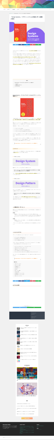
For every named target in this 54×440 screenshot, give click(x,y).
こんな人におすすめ (17, 86)
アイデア (18, 9)
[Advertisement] (19, 73)
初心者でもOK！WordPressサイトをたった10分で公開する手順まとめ (26, 396)
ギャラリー (22, 9)
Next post (34, 318)
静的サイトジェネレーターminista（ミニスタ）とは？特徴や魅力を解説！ (25, 414)
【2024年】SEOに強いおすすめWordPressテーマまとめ (23, 404)
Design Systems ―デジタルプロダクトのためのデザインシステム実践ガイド (26, 143)
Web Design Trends (27, 3)
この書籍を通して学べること (18, 85)
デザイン (8, 9)
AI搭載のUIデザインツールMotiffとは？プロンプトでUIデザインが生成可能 (25, 412)
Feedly (37, 427)
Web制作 (13, 9)
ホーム (4, 9)
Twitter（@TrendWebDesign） (40, 426)
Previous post (34, 317)
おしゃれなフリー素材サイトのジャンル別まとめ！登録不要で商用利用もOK (26, 406)
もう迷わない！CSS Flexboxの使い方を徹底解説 (26, 349)
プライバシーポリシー (39, 430)
